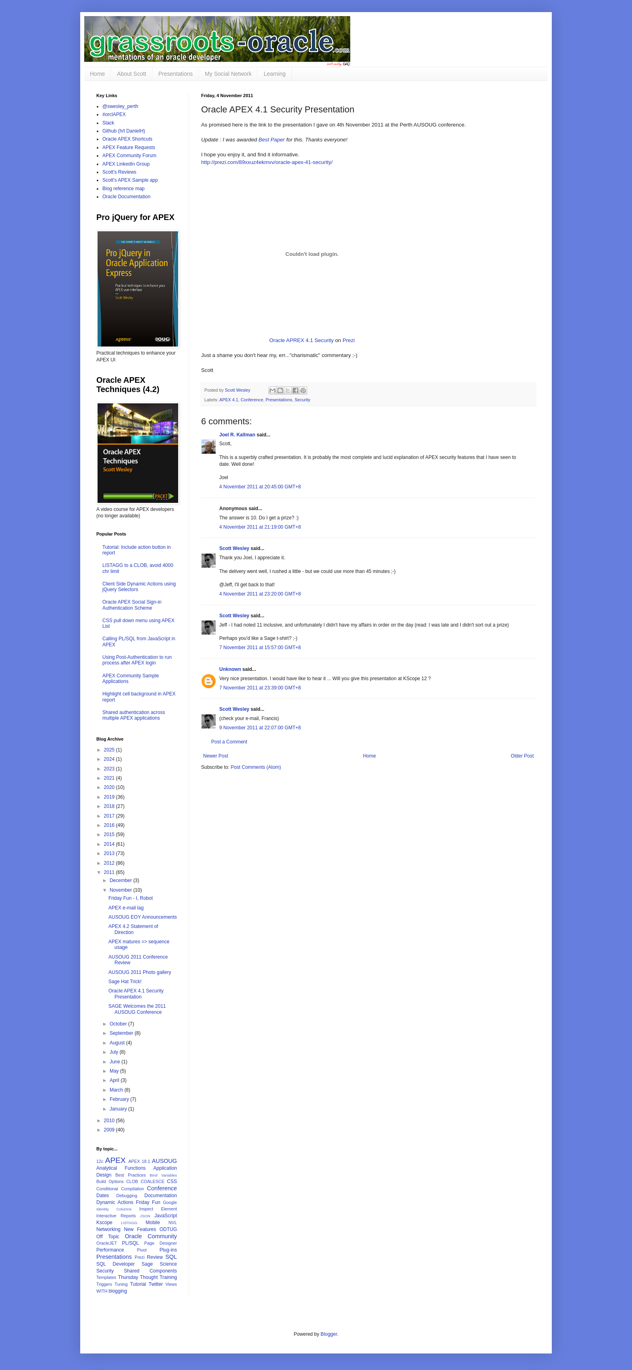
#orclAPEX (114, 114)
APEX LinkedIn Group (126, 164)
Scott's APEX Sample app (130, 180)
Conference (252, 399)
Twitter (156, 1284)
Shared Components (150, 1271)
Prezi (349, 340)
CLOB (132, 1181)
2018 (110, 806)
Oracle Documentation (126, 196)
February (120, 1099)
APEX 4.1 (228, 399)
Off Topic (107, 1236)
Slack (108, 123)
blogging (118, 1291)
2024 (110, 759)
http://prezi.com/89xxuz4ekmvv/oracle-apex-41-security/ (267, 162)
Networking (108, 1229)
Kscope (104, 1222)
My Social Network (228, 74)
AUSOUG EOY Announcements (142, 917)
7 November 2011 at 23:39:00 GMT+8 (260, 688)
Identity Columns (114, 1209)
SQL (171, 1257)
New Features (140, 1229)
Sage (147, 1264)
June (115, 1062)
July (115, 1052)
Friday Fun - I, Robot (130, 898)
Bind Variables (163, 1175)
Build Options (110, 1181)
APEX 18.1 (139, 1161)
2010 (110, 1120)
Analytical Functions (121, 1168)
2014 (110, 844)
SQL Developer (115, 1264)
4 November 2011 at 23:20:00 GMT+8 (260, 594)
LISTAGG (129, 1223)
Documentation (160, 1195)
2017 (110, 816)
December (121, 880)
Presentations (175, 74)
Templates (106, 1277)
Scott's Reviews (119, 172)
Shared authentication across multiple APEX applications (133, 715)
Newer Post (215, 756)
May (115, 1071)
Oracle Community (151, 1236)
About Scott (131, 74)
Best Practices (130, 1175)
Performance (110, 1250)
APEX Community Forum (129, 155)
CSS (172, 1181)
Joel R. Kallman (237, 435)
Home (97, 74)
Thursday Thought (138, 1277)
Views (171, 1284)
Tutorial (138, 1284)
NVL (172, 1222)
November (121, 890)
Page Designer (160, 1243)
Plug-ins (168, 1250)
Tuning (121, 1284)
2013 (110, 853)
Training (168, 1277)
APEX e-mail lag (125, 908)
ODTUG (168, 1229)
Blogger (328, 1334)
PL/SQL (130, 1243)
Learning (275, 74)
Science (168, 1264)
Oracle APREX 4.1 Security (301, 340)
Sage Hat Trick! (124, 981)
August (118, 1043)
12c (99, 1161)
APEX (115, 1160)
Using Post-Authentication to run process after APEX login (137, 660)
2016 (110, 825)
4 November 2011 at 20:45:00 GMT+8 (260, 487)
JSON (145, 1216)
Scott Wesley (238, 390)
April (115, 1080)
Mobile (153, 1222)
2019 (110, 797)
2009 (110, 1130)
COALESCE (152, 1181)
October (119, 1024)
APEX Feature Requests (128, 147)
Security (302, 399)
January (119, 1109)
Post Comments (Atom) (256, 767)
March (117, 1090)
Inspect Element (158, 1208)
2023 (110, 769)
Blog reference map (123, 188)
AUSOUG (164, 1161)
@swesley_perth (120, 106)
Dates (102, 1195)
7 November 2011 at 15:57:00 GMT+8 (260, 647)
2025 (110, 750)
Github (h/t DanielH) (123, 131)
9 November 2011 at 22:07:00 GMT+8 (260, 728)
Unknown (230, 669)
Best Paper (271, 140)
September (122, 1033)
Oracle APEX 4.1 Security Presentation (136, 993)
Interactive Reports (116, 1215)
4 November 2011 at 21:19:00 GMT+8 (260, 527)
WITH (102, 1291)
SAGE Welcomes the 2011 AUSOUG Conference (137, 1009)
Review (155, 1257)
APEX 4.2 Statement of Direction (133, 929)
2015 (110, 834)
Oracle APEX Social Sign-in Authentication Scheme (132, 604)
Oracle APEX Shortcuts (127, 139)
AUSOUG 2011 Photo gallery (139, 972)
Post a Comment (229, 742)
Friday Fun (148, 1202)
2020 (110, 787)
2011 (110, 872)
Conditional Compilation (120, 1188)
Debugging (126, 1195)
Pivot (142, 1250)
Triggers (104, 1284)
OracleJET (106, 1243)
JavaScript (165, 1215)
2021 (110, 778)
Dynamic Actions (114, 1202)
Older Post (522, 756)
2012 (110, 863)
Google (170, 1202)
